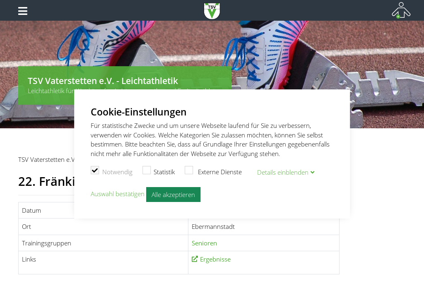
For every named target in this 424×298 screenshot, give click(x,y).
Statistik (158, 171)
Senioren (204, 243)
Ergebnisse (215, 259)
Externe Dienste (213, 171)
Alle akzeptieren (173, 194)
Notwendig (111, 171)
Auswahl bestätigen (118, 194)
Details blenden (282, 172)
